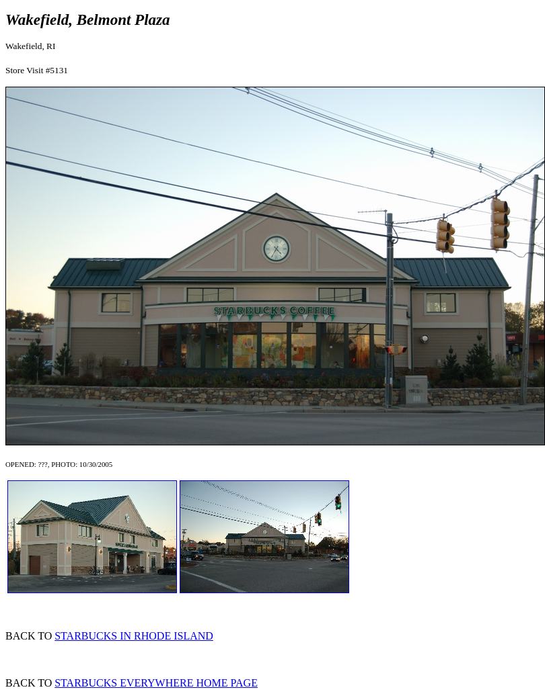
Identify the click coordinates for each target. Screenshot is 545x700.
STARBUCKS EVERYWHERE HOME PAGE (156, 683)
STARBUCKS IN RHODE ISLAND (133, 636)
